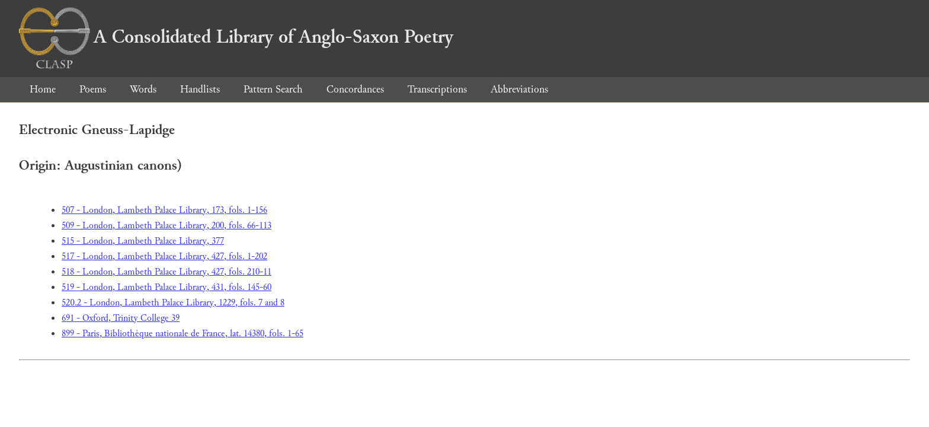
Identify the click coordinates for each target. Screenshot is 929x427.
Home (43, 89)
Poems (92, 89)
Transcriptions (437, 89)
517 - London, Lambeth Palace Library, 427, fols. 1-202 (164, 256)
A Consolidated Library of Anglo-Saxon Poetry (236, 36)
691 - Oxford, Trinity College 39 (121, 318)
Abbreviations (519, 89)
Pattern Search (273, 89)
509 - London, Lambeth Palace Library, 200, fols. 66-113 (166, 225)
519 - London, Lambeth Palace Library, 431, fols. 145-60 (166, 287)
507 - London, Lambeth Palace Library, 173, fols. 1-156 (164, 210)
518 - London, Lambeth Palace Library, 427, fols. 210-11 (166, 272)
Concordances (355, 89)
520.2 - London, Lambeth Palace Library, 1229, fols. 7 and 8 (173, 303)
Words (143, 89)
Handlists (200, 89)
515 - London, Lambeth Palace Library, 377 (143, 241)
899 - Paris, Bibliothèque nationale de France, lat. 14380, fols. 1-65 (182, 333)
